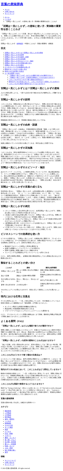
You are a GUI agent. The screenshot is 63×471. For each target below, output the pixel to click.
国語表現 (8, 411)
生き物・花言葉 (10, 442)
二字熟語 (8, 413)
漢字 (6, 452)
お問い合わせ (9, 11)
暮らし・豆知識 (10, 444)
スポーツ (8, 436)
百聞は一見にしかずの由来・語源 (17, 57)
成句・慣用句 (9, 419)
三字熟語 (8, 415)
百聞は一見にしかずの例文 (14, 65)
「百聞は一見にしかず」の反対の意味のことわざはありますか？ (32, 77)
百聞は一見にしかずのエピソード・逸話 (19, 61)
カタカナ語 (9, 425)
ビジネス (8, 431)
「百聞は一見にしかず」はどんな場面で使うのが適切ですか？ (31, 75)
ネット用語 (9, 427)
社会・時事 (9, 433)
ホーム (7, 9)
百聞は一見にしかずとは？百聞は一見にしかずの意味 (24, 53)
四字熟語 (8, 417)
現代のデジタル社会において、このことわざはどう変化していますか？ (34, 82)
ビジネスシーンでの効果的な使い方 (17, 67)
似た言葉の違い (10, 450)
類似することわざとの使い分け (16, 69)
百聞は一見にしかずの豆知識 (15, 59)
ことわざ (8, 19)
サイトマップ (9, 13)
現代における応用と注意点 (14, 71)
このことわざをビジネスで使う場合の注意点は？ (26, 79)
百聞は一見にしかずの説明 (14, 55)
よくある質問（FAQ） (13, 73)
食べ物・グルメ (10, 440)
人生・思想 (9, 448)
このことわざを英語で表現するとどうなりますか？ (27, 84)
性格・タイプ (9, 446)
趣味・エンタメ (10, 438)
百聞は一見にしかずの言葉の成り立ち (18, 63)
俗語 (6, 429)
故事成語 (20, 43)
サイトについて (10, 460)
